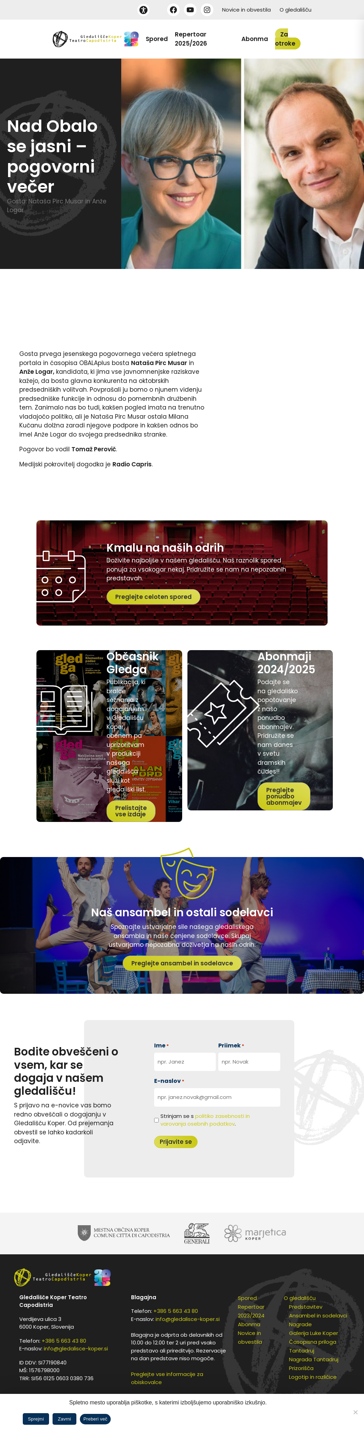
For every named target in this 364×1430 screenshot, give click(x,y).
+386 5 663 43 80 (64, 1340)
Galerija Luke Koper (313, 1333)
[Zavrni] (355, 1412)
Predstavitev (305, 1306)
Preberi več (95, 1419)
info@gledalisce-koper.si (76, 1348)
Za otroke (285, 39)
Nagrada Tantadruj (313, 1359)
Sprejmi (36, 1419)
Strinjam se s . (205, 1120)
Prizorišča (301, 1368)
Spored (157, 39)
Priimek (231, 1045)
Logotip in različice (313, 1377)
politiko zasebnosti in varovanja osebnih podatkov (205, 1120)
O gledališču (295, 9)
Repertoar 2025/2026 (191, 39)
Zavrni (64, 1419)
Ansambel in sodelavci (318, 1315)
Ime (161, 1045)
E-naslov (169, 1081)
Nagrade (300, 1324)
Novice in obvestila (246, 9)
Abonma (254, 39)
